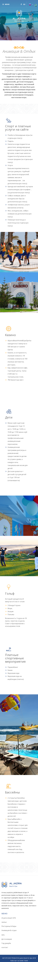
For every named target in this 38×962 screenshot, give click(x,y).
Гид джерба (6, 943)
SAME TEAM (24, 961)
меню (6, 4)
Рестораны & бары (9, 926)
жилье (4, 922)
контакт (5, 947)
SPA (3, 935)
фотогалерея (7, 939)
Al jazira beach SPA (9, 918)
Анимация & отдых (9, 930)
